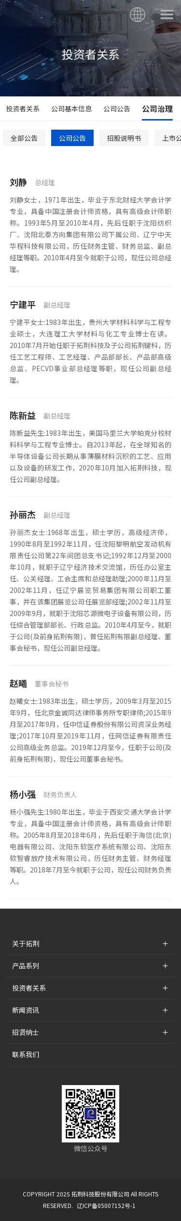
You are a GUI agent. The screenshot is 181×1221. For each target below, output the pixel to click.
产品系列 (25, 965)
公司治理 (157, 108)
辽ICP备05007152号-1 (106, 1205)
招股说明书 (124, 138)
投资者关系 (23, 108)
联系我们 (25, 1054)
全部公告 (24, 138)
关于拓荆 (25, 943)
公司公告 (116, 108)
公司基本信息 (71, 108)
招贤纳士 (25, 1032)
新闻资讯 (25, 1010)
